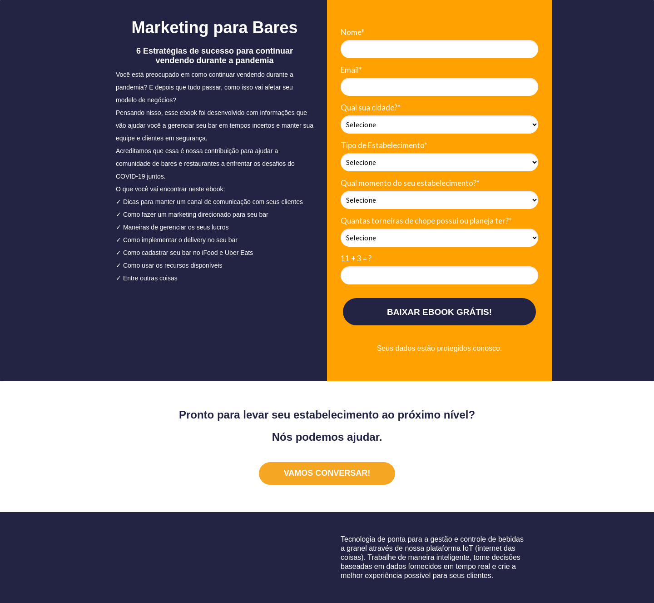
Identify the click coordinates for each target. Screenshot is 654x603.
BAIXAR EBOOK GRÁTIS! (439, 312)
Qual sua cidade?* (371, 107)
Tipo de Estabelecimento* (384, 145)
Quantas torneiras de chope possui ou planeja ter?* (426, 220)
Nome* (352, 32)
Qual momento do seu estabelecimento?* (410, 183)
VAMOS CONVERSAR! (327, 473)
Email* (351, 70)
